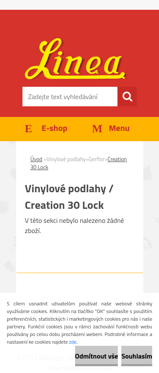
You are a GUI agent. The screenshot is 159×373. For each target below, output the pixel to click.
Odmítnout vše (96, 356)
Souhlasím (136, 356)
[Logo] (79, 59)
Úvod (36, 159)
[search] (127, 96)
